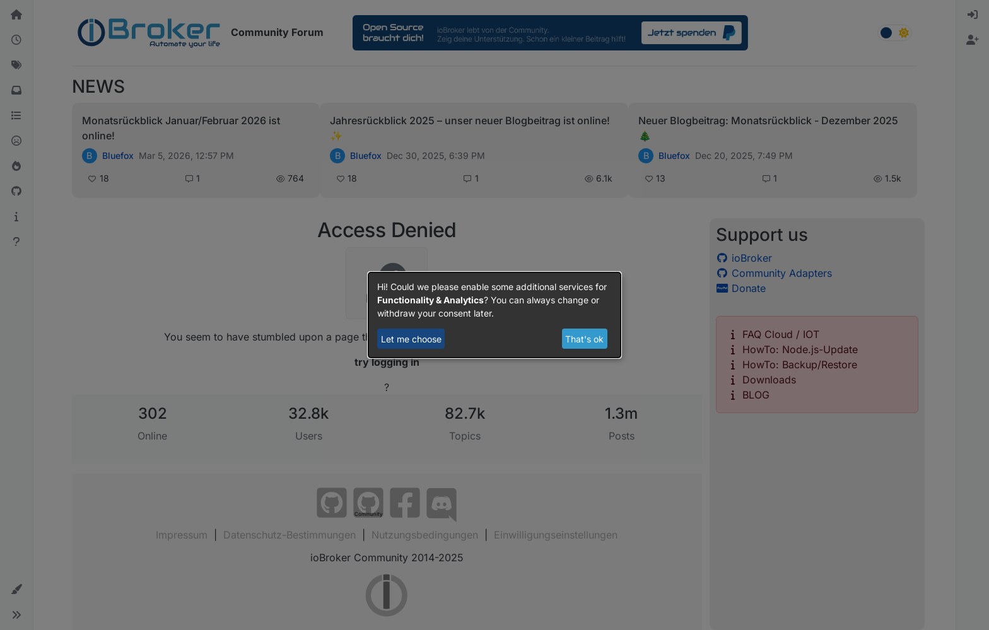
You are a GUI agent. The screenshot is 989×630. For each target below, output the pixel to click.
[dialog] (494, 315)
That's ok (584, 339)
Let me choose (411, 339)
